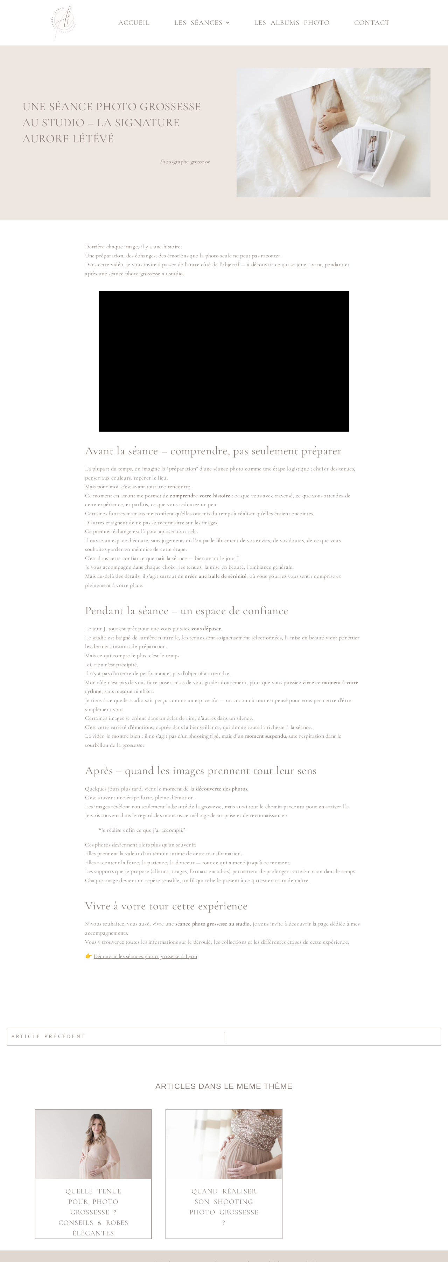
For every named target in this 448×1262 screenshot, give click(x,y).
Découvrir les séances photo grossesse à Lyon (145, 956)
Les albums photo (292, 23)
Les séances (202, 23)
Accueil (134, 23)
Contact (372, 23)
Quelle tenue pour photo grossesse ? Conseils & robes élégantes (93, 1212)
